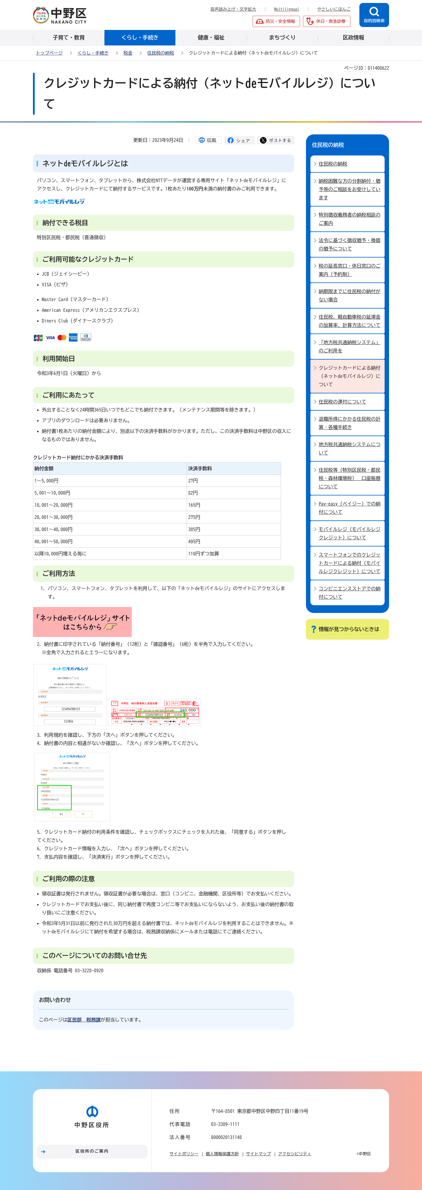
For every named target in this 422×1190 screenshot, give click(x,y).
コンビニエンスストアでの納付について (349, 592)
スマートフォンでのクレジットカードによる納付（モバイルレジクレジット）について (349, 563)
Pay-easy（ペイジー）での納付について (349, 507)
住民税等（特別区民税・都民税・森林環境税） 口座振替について (349, 478)
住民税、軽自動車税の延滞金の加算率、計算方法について (349, 321)
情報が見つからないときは (349, 629)
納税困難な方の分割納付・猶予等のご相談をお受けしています (349, 189)
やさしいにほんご (333, 9)
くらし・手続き (93, 53)
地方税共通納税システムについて (349, 448)
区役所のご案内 (92, 1151)
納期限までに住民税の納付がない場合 (349, 295)
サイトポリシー (184, 1154)
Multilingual (286, 9)
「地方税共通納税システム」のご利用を (349, 346)
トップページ (49, 53)
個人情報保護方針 (222, 1154)
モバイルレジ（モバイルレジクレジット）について (349, 533)
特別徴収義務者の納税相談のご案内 (349, 218)
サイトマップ (258, 1154)
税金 (127, 53)
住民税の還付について (342, 401)
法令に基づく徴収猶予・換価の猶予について (349, 244)
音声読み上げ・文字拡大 (233, 9)
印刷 (212, 140)
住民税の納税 (160, 53)
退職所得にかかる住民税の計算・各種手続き (349, 423)
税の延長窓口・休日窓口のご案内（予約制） (349, 270)
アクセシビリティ (294, 1154)
